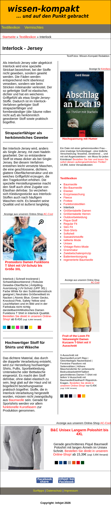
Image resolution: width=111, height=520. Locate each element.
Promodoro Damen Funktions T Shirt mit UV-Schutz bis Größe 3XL (27, 265)
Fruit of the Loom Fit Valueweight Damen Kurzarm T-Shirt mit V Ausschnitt (76, 340)
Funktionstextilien (74, 204)
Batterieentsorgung (75, 256)
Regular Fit (70, 223)
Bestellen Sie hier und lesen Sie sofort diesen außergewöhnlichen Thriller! (84, 160)
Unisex (67, 243)
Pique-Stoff (70, 220)
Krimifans (105, 69)
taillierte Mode (72, 240)
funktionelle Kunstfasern (19, 407)
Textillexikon (10, 28)
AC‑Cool (48, 214)
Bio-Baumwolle (72, 187)
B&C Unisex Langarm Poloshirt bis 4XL (79, 432)
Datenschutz (54, 490)
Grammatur (70, 250)
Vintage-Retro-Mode (76, 246)
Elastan (68, 191)
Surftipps (38, 490)
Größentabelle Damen (77, 210)
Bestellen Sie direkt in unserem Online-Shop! (27, 318)
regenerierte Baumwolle (78, 259)
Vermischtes (33, 28)
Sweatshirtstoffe (73, 236)
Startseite (9, 37)
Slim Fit (68, 227)
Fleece (67, 197)
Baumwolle (16, 400)
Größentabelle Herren (77, 214)
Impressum (71, 490)
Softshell (68, 233)
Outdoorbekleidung (75, 217)
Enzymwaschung (74, 194)
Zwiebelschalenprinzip (77, 253)
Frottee (67, 200)
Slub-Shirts (70, 230)
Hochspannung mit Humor (79, 138)
